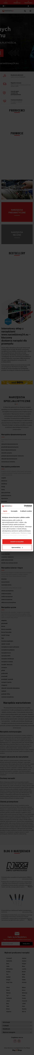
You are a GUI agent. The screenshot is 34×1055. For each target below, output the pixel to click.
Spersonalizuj (17, 547)
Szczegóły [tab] (14, 511)
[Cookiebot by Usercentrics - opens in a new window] (24, 506)
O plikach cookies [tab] (26, 511)
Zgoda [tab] (5, 511)
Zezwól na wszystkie (17, 541)
